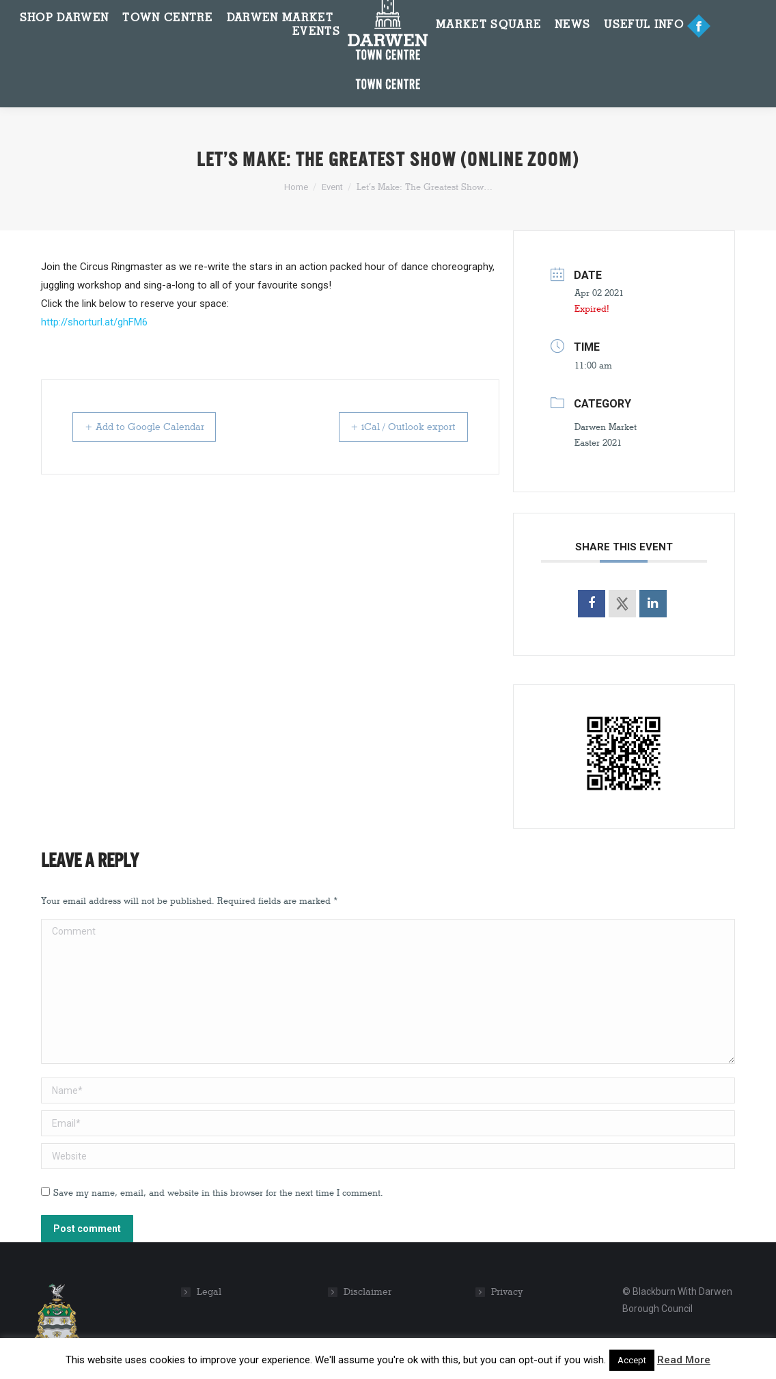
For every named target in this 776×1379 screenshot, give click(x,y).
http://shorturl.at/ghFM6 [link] (94, 322)
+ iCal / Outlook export (392, 426)
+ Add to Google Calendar (155, 426)
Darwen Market (605, 426)
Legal (209, 1292)
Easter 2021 (598, 442)
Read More (683, 1360)
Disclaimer (367, 1292)
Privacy (507, 1292)
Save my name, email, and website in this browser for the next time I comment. (218, 1192)
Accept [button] (632, 1360)
